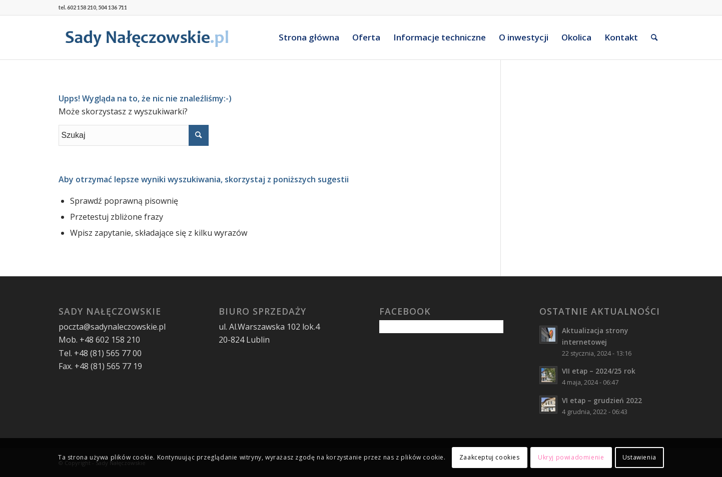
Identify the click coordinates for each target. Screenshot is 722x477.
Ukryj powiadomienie (571, 457)
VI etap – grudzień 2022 (602, 400)
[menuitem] (309, 37)
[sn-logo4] (147, 37)
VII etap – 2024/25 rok (598, 371)
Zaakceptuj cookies (489, 457)
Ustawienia (639, 457)
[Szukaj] (654, 37)
